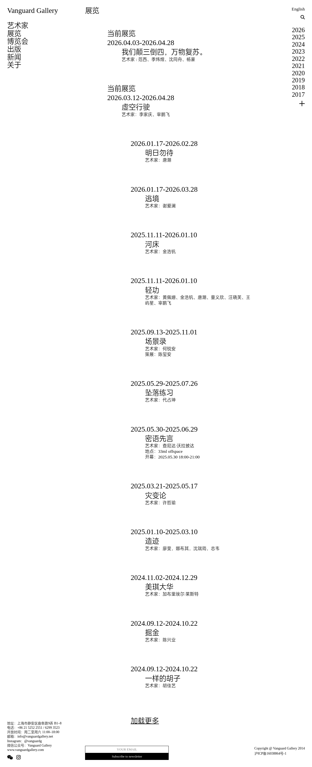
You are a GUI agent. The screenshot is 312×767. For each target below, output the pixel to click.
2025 (298, 37)
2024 (298, 44)
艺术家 (17, 25)
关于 (14, 65)
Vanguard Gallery (32, 10)
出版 (14, 49)
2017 (298, 94)
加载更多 (145, 721)
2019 (298, 80)
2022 (298, 58)
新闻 (14, 57)
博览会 (17, 41)
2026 (298, 30)
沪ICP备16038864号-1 (270, 753)
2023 (298, 51)
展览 (14, 33)
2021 (298, 65)
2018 (298, 87)
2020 (298, 73)
